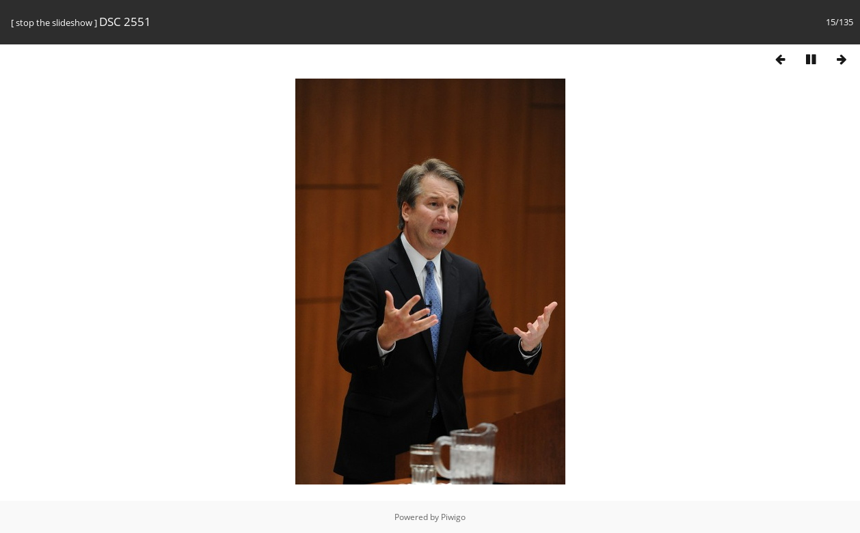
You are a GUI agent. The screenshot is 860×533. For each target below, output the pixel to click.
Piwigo (453, 517)
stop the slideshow (54, 22)
